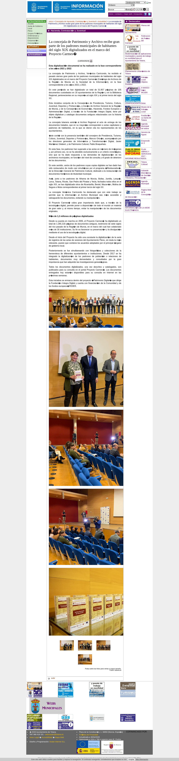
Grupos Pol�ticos (35, 33)
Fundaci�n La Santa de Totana (146, 117)
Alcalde (31, 24)
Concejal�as (33, 43)
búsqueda (138, 14)
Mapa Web (59, 737)
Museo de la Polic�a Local (146, 109)
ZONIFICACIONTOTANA (135, 103)
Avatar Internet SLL (57, 742)
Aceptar (131, 759)
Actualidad (102, 21)
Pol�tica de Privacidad (88, 735)
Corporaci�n (33, 41)
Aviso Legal (34, 737)
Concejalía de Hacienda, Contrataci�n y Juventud (75, 21)
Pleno (30, 31)
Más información (142, 759)
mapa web (128, 14)
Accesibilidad (47, 737)
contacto (118, 14)
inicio (111, 14)
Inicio (51, 21)
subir (51, 678)
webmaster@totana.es (54, 734)
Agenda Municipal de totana (145, 126)
